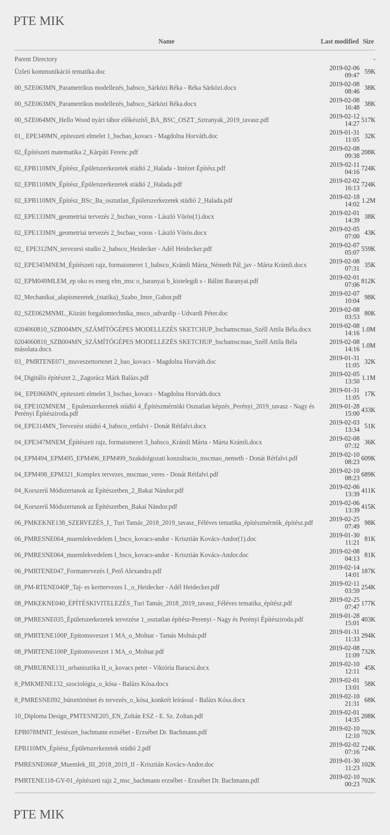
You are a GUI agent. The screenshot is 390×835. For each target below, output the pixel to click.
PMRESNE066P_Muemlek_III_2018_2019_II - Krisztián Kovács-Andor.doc (114, 764)
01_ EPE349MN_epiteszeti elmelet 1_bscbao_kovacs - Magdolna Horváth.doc (116, 136)
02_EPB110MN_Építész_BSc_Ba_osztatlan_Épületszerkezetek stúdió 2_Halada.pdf (123, 200)
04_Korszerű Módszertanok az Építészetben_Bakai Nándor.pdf (96, 506)
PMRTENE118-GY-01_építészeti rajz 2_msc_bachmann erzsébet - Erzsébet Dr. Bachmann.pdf (137, 780)
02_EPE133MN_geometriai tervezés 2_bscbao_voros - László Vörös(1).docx (114, 216)
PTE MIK (38, 20)
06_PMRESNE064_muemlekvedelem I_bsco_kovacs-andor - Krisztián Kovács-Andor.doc (132, 554)
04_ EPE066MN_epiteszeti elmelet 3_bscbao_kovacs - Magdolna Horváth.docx (118, 393)
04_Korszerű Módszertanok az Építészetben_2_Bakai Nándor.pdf (99, 490)
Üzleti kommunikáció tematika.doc (60, 71)
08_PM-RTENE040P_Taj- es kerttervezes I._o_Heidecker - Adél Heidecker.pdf (117, 587)
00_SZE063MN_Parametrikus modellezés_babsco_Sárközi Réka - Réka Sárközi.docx (125, 87)
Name (166, 41)
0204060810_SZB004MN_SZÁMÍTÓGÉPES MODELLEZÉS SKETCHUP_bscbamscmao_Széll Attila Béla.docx (163, 329)
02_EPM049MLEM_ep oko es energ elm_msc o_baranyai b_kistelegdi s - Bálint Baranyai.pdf (136, 281)
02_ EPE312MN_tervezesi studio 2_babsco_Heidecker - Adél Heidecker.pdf (113, 248)
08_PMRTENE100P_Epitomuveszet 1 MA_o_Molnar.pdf (89, 651)
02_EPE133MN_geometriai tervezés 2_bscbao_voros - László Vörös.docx (111, 232)
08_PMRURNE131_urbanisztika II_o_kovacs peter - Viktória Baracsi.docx (112, 667)
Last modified (340, 41)
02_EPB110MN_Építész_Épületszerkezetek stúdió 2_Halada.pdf (98, 184)
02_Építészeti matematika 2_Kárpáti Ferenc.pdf (76, 152)
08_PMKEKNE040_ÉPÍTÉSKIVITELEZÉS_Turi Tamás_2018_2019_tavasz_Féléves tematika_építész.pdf (153, 603)
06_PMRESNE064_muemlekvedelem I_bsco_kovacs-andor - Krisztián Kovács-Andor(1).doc (135, 538)
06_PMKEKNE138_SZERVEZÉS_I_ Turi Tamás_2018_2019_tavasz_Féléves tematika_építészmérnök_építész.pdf (164, 522)
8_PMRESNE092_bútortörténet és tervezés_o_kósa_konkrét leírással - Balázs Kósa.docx (130, 699)
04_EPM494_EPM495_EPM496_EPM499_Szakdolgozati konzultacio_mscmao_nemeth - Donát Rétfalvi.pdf (156, 458)
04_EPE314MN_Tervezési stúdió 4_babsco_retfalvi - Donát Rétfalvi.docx (110, 426)
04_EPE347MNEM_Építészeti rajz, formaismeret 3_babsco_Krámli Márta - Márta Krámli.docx (138, 442)
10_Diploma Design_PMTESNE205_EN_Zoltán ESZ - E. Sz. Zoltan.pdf (109, 716)
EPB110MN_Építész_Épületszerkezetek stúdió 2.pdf (83, 748)
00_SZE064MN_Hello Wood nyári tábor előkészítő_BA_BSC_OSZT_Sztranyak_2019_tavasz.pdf (142, 119)
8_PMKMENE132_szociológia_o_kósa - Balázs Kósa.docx (91, 683)
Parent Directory (36, 59)
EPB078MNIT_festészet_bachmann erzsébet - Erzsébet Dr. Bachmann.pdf (111, 732)
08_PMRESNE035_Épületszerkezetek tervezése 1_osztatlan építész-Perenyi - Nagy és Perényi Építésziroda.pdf (159, 619)
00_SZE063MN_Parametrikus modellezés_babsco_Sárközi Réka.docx (106, 103)
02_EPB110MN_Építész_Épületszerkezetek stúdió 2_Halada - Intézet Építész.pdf (120, 168)
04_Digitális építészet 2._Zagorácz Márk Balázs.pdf (82, 377)
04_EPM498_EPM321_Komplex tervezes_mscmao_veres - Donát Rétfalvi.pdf (116, 474)
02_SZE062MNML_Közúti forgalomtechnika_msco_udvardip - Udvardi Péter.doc (121, 313)
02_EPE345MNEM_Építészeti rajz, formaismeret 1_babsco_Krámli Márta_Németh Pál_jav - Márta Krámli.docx (161, 264)
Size (368, 41)
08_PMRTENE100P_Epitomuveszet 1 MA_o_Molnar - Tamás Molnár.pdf (111, 635)
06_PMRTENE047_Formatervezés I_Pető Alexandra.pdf (88, 571)
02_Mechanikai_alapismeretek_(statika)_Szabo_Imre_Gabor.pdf (98, 297)
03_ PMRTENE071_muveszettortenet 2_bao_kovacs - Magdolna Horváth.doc (115, 361)
